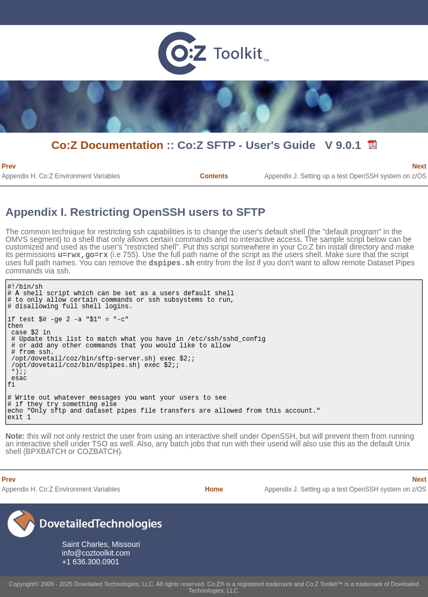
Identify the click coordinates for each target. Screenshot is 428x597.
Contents (214, 176)
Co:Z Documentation (107, 145)
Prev (9, 166)
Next (419, 166)
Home (214, 488)
